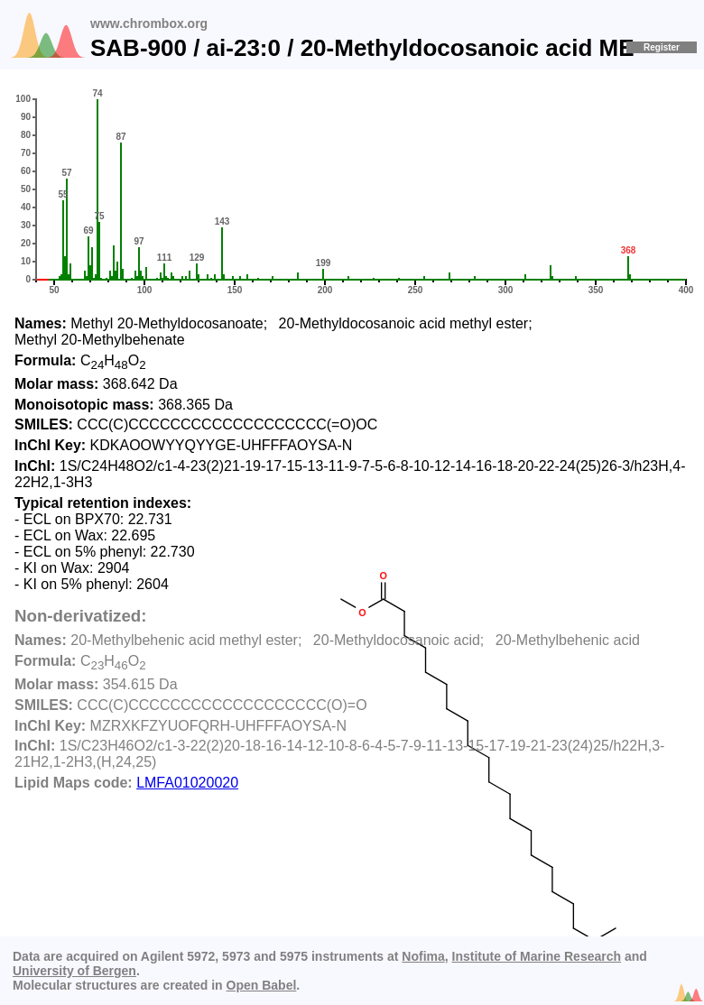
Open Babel (262, 985)
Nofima (423, 956)
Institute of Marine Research (537, 956)
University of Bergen (74, 971)
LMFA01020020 (187, 782)
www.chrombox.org (149, 23)
